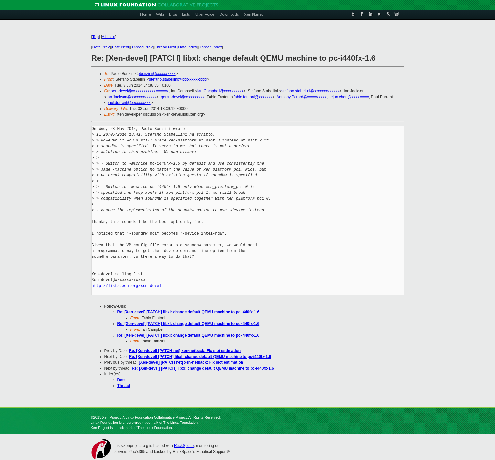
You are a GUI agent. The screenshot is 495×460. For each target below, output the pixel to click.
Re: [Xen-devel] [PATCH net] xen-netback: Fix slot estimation (185, 351)
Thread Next (165, 47)
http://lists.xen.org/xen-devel (127, 285)
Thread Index (210, 47)
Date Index (187, 47)
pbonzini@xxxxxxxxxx (157, 73)
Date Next (120, 47)
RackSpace (184, 446)
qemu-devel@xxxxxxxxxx (182, 97)
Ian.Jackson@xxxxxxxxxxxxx (131, 97)
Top (95, 37)
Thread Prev (142, 47)
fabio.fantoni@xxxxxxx (253, 97)
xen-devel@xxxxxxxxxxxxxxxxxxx (140, 91)
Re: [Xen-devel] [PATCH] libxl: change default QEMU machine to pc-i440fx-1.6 (188, 312)
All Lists (108, 37)
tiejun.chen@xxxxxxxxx (349, 97)
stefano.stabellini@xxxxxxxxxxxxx (178, 79)
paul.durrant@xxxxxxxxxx (129, 102)
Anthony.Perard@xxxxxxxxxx (301, 97)
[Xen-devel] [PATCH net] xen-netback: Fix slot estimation (191, 362)
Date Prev (101, 47)
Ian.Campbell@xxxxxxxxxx (220, 91)
